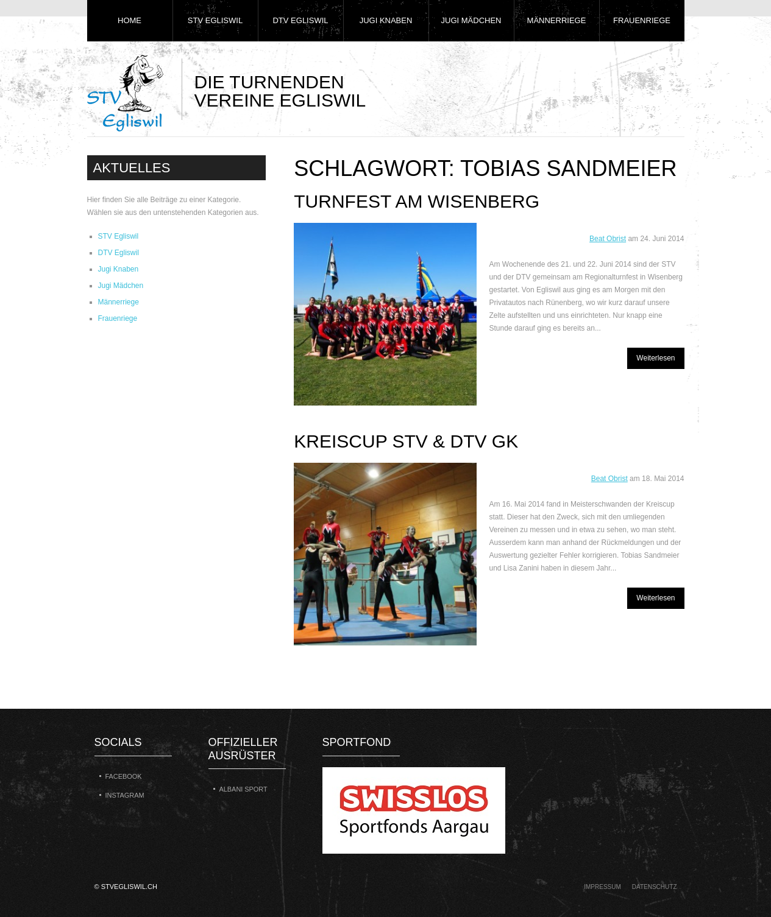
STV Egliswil (215, 20)
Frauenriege (641, 20)
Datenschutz (654, 887)
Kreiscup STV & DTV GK (406, 441)
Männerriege (556, 20)
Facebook (123, 776)
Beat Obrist (607, 238)
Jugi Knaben (386, 20)
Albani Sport (243, 789)
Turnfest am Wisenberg (416, 201)
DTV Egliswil (300, 20)
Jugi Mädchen (471, 20)
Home (129, 20)
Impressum (602, 887)
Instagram (124, 795)
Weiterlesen (655, 358)
